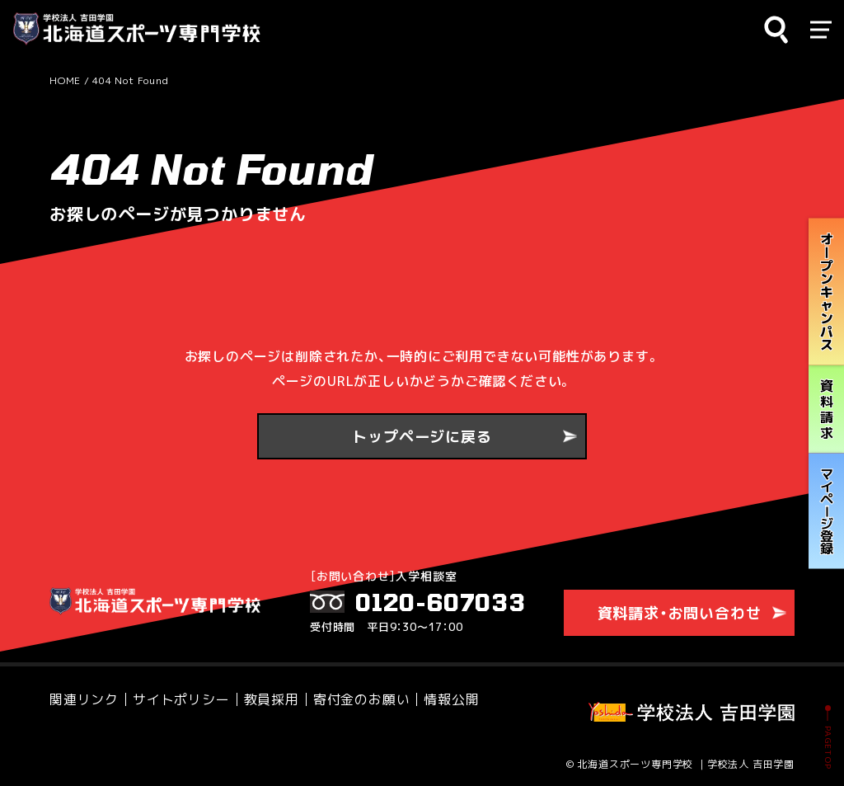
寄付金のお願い (361, 701)
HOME (65, 80)
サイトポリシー (181, 701)
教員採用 (271, 701)
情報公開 (451, 701)
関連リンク (84, 701)
